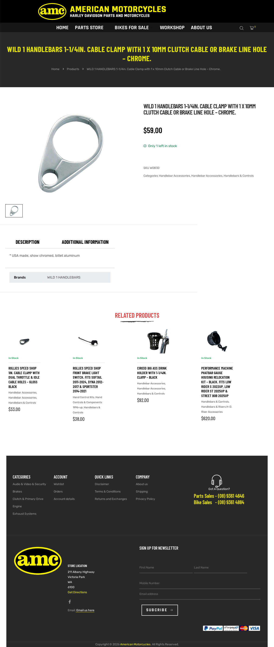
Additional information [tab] (85, 242)
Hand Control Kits (83, 397)
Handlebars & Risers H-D (216, 406)
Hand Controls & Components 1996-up (87, 402)
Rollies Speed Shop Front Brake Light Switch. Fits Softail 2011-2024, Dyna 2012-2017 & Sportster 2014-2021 (88, 379)
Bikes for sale (133, 27)
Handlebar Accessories (174, 176)
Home (62, 27)
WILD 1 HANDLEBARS (63, 277)
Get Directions (77, 592)
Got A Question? (219, 489)
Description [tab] (27, 242)
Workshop (172, 27)
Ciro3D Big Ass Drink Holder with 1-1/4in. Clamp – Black (152, 372)
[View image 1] (14, 210)
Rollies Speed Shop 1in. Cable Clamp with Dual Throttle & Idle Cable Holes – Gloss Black (24, 377)
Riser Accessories (212, 411)
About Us (201, 27)
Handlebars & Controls (239, 176)
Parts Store (91, 27)
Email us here (85, 610)
